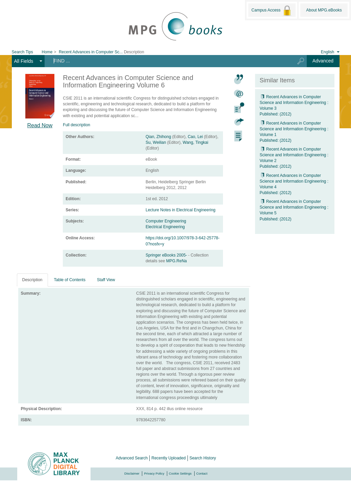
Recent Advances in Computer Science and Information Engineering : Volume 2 (294, 155)
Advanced (322, 60)
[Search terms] (167, 60)
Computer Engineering (166, 221)
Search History (203, 458)
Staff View (106, 279)
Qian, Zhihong (158, 136)
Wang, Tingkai (195, 142)
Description (32, 279)
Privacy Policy (154, 473)
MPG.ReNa (176, 261)
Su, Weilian (156, 142)
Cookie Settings (180, 473)
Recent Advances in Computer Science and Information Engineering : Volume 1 (294, 129)
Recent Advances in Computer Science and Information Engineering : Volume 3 (294, 103)
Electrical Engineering (165, 226)
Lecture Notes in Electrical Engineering (181, 210)
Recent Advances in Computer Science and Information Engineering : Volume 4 (294, 181)
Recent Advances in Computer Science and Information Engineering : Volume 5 (294, 207)
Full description (76, 125)
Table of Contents (69, 279)
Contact (201, 473)
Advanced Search (132, 458)
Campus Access (271, 10)
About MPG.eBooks (324, 10)
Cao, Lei (195, 136)
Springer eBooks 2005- (167, 255)
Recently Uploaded (168, 458)
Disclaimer (132, 473)
